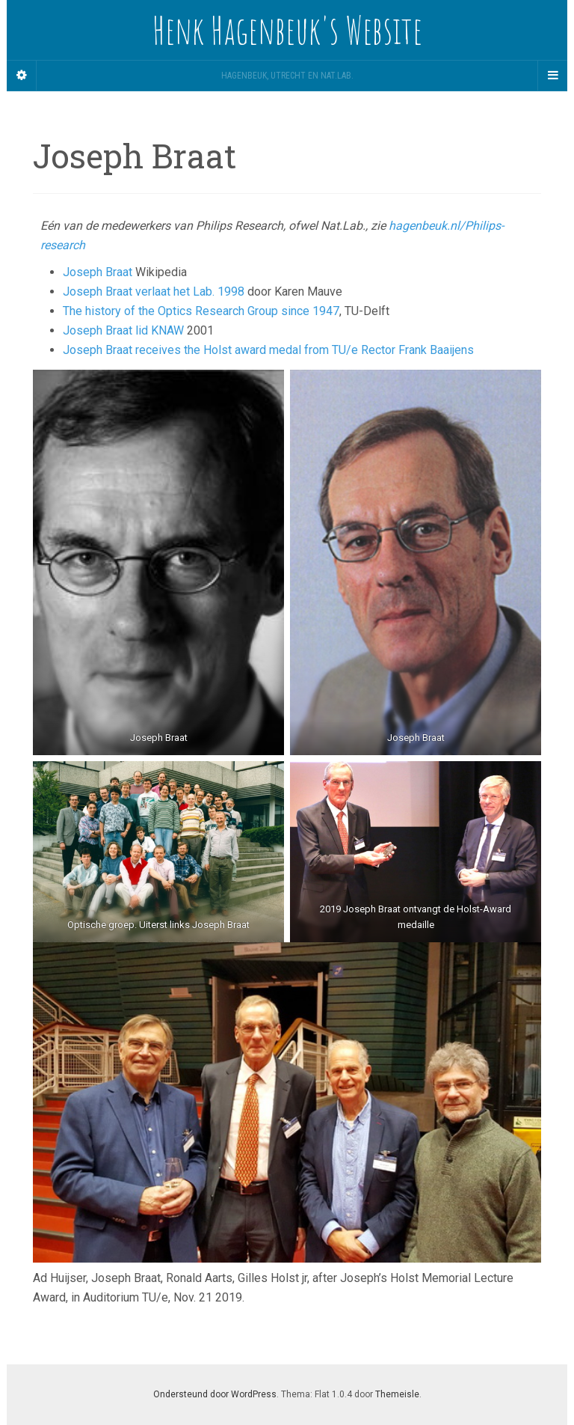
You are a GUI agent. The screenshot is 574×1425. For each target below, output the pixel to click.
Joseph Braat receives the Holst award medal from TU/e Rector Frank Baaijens (268, 350)
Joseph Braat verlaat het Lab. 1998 (153, 291)
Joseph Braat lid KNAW (123, 330)
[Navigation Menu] (552, 76)
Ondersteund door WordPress (215, 1394)
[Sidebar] (22, 76)
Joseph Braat (97, 272)
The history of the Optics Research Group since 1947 (201, 311)
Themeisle (397, 1394)
